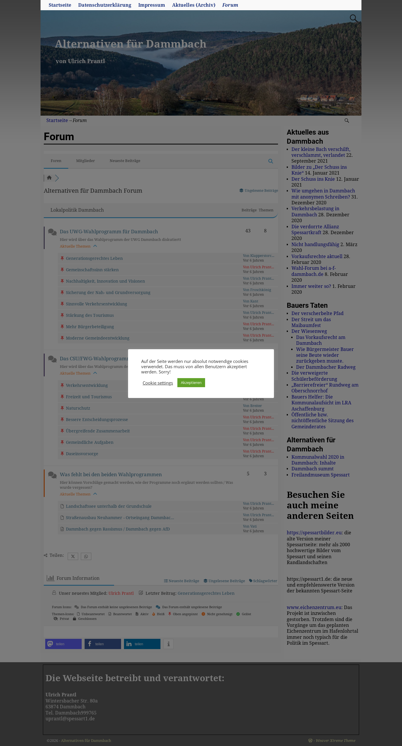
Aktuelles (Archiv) (193, 5)
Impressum (151, 5)
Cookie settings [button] (158, 382)
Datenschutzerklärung (104, 5)
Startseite (60, 5)
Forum (230, 5)
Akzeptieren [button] (191, 382)
